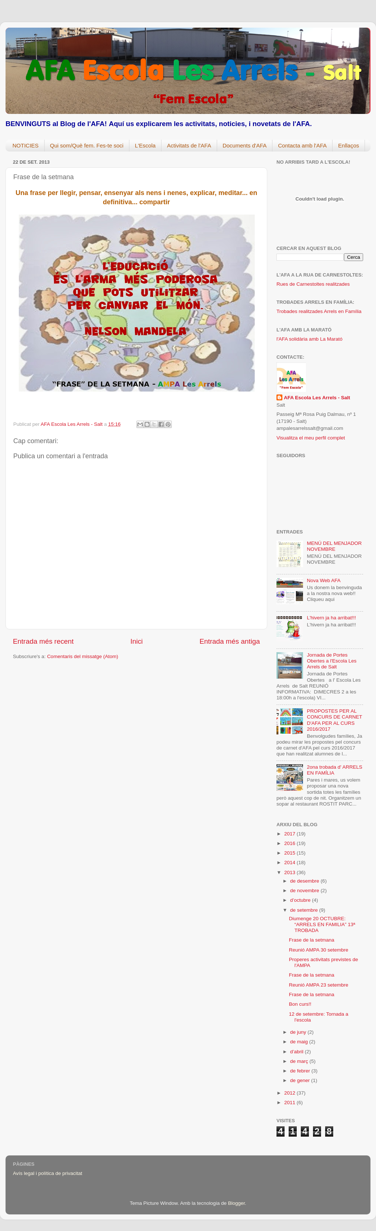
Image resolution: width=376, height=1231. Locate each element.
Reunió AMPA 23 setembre (318, 985)
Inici (136, 641)
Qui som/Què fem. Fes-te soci (86, 145)
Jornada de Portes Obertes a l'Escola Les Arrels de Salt (331, 661)
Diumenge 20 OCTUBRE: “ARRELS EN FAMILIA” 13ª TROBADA (322, 924)
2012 (290, 1093)
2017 (290, 834)
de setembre (304, 910)
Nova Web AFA (323, 580)
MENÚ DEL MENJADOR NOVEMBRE (334, 546)
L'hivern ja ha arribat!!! (331, 617)
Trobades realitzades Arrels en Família (319, 311)
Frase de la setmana (311, 940)
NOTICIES (26, 145)
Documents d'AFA (245, 145)
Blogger (236, 1203)
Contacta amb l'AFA (302, 145)
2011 (290, 1102)
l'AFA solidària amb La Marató (309, 339)
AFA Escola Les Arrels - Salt (317, 397)
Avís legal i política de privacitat (47, 1173)
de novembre (305, 890)
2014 (290, 862)
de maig (299, 1041)
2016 (290, 843)
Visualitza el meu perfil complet (310, 438)
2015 (290, 853)
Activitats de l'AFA (189, 145)
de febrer (300, 1071)
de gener (300, 1080)
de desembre (305, 881)
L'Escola (145, 145)
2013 (290, 872)
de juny (298, 1032)
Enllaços (348, 145)
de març (300, 1061)
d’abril (297, 1051)
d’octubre (301, 900)
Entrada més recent (43, 641)
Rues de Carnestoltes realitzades (313, 284)
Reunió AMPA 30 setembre (318, 950)
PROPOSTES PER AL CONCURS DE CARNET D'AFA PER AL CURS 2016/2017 (334, 720)
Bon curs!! (300, 1004)
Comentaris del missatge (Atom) (82, 656)
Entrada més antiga (229, 641)
